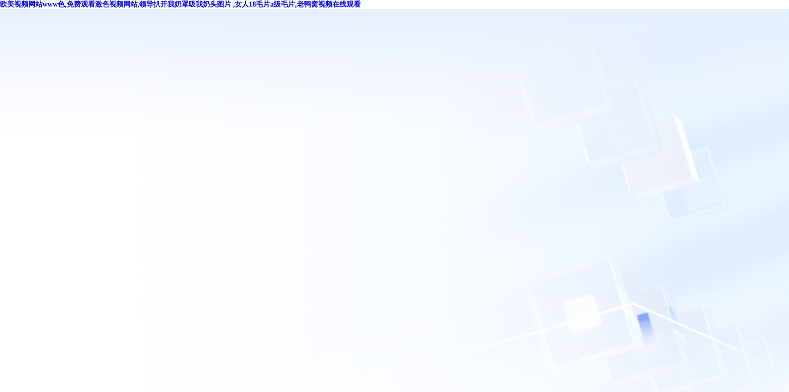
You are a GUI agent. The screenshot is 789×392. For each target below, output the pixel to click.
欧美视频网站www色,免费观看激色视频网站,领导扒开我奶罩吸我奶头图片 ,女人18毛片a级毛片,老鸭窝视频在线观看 (180, 4)
